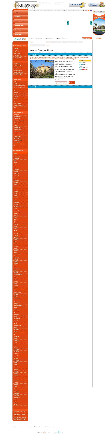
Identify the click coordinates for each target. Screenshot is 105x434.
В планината (17, 144)
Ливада (15, 283)
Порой (15, 323)
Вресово (16, 200)
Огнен (15, 307)
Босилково (16, 169)
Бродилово (16, 173)
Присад (15, 331)
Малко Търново (17, 292)
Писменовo (16, 314)
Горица (15, 208)
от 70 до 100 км (17, 55)
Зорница (16, 246)
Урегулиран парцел (18, 105)
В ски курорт (16, 142)
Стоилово (16, 366)
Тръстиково (16, 380)
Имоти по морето (38, 10)
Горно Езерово (17, 210)
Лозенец (16, 287)
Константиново (17, 268)
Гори (15, 107)
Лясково (16, 290)
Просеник (16, 333)
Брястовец (16, 175)
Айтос (15, 154)
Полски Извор (17, 318)
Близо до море (17, 116)
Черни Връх (16, 389)
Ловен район (17, 118)
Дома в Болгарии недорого (20, 417)
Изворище (16, 250)
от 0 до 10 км (17, 48)
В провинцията (17, 136)
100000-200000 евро (18, 72)
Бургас (15, 153)
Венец (15, 189)
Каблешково (16, 257)
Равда (15, 338)
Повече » (71, 82)
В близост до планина (19, 134)
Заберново (16, 239)
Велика (15, 188)
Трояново (16, 378)
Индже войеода (17, 254)
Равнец (15, 342)
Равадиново (16, 336)
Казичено (16, 259)
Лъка (15, 289)
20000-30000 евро (18, 67)
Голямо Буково (17, 206)
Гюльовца (16, 215)
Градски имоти (17, 138)
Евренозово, (16, 232)
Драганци (16, 224)
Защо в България (38, 38)
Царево (15, 388)
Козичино (16, 266)
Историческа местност (19, 133)
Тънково (16, 382)
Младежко (16, 300)
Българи (16, 178)
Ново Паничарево (18, 305)
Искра (15, 255)
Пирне (15, 312)
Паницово (16, 311)
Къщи (15, 81)
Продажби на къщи (46, 10)
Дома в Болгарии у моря (19, 419)
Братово (16, 171)
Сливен (15, 401)
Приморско (16, 329)
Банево (15, 166)
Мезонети (16, 90)
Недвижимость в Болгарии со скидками (20, 415)
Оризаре (16, 309)
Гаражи (15, 98)
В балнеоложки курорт (19, 120)
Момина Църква (17, 301)
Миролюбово (17, 298)
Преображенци (17, 325)
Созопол (16, 362)
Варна (15, 399)
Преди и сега (54, 10)
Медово (15, 296)
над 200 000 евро (18, 74)
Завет (15, 241)
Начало (31, 38)
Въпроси (59, 10)
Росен (15, 344)
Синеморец (16, 355)
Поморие (16, 322)
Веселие (16, 191)
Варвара (16, 182)
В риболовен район (18, 131)
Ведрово (16, 184)
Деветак (16, 219)
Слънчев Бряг (17, 360)
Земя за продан (17, 103)
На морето (16, 114)
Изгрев (15, 252)
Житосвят (16, 237)
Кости (15, 270)
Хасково (16, 402)
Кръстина (16, 279)
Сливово (16, 358)
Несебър (16, 303)
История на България (48, 38)
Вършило (16, 204)
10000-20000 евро (18, 65)
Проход (15, 334)
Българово (16, 180)
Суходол (16, 369)
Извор (15, 248)
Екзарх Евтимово (18, 233)
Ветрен (15, 193)
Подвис (15, 316)
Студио (15, 83)
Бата (15, 167)
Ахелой (15, 162)
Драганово (16, 222)
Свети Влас (16, 351)
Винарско (16, 197)
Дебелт (15, 217)
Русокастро (16, 347)
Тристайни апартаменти (19, 87)
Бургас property (17, 177)
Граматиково (17, 211)
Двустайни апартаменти (19, 85)
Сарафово (16, 349)
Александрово (17, 156)
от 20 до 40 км (17, 51)
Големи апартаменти (18, 89)
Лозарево (16, 285)
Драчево (16, 228)
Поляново (16, 320)
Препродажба (83, 60)
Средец (15, 364)
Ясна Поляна (17, 397)
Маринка (16, 294)
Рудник (15, 345)
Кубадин (16, 281)
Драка (15, 226)
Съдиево (16, 371)
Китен (15, 265)
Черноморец (17, 395)
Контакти (76, 10)
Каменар (16, 261)
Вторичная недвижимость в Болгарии (20, 412)
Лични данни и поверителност (68, 10)
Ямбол (15, 404)
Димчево (16, 221)
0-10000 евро (17, 63)
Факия (15, 386)
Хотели (15, 101)
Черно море (16, 391)
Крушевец (16, 276)
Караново (16, 263)
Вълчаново (16, 202)
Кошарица (16, 272)
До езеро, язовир (18, 129)
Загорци (16, 243)
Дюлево (15, 230)
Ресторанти (16, 96)
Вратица (16, 199)
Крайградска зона (18, 140)
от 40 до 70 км (17, 53)
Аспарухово (16, 158)
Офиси (15, 94)
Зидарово (16, 244)
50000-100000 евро (18, 70)
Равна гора (16, 340)
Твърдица (16, 373)
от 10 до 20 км (17, 50)
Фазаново (16, 384)
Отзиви (65, 38)
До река (15, 125)
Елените (16, 235)
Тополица (16, 377)
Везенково (16, 186)
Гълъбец (16, 213)
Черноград (16, 393)
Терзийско (16, 375)
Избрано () (87, 38)
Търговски (16, 100)
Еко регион (16, 145)
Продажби (32, 10)
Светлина (16, 353)
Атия (15, 160)
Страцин (16, 367)
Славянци (16, 356)
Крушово (16, 278)
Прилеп (15, 327)
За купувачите (58, 38)
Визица (15, 195)
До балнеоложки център (19, 122)
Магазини (16, 92)
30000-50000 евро (18, 68)
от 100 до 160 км (17, 57)
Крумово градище (18, 274)
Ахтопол (16, 164)
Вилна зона (16, 123)
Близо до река (17, 127)
